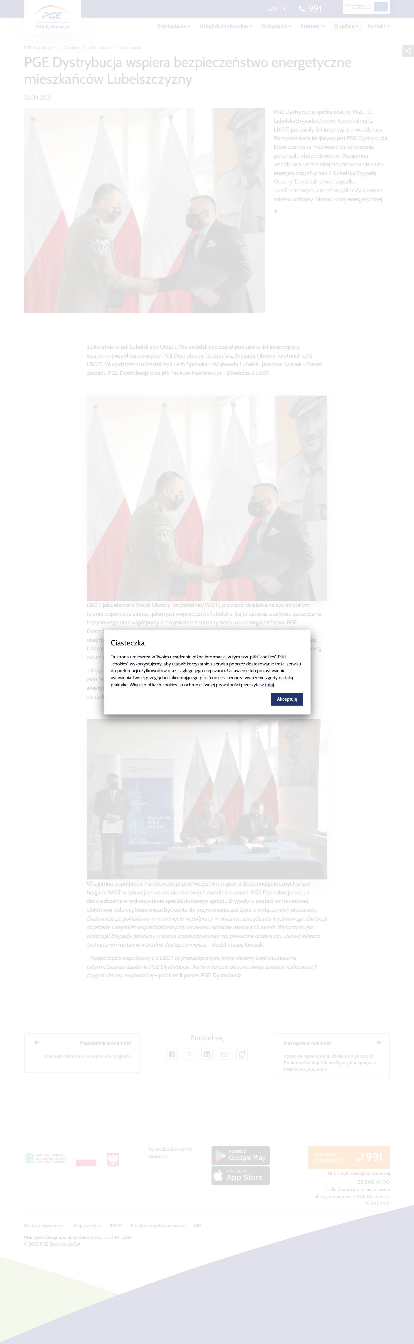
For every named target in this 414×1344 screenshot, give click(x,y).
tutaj (269, 684)
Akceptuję (287, 699)
